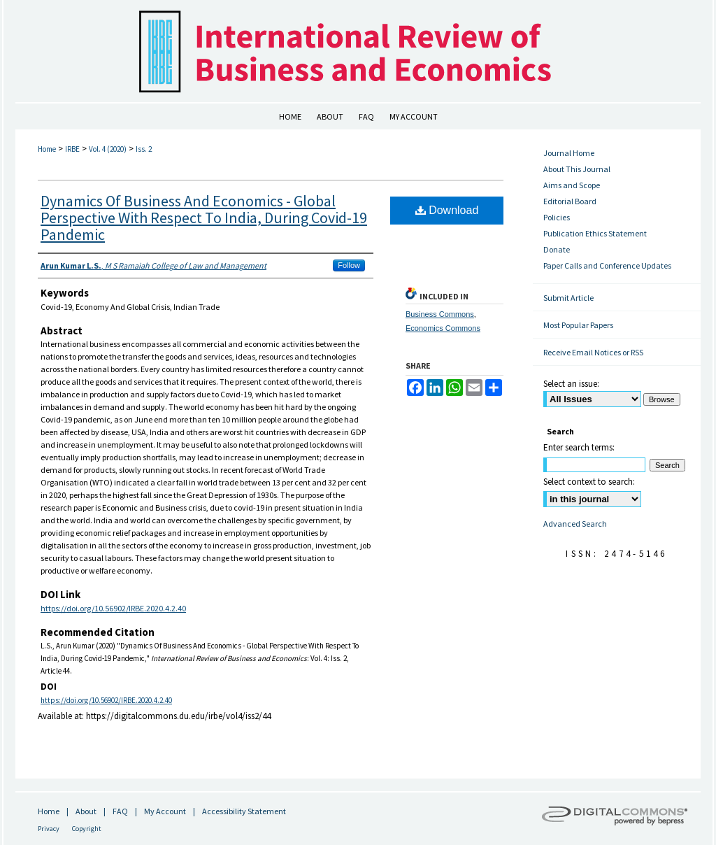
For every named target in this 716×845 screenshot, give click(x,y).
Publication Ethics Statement (595, 233)
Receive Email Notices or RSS (593, 352)
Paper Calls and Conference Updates (607, 265)
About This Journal (576, 169)
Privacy (48, 828)
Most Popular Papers (578, 325)
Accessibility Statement (244, 811)
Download (447, 210)
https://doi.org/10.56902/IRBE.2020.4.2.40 (113, 608)
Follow (349, 265)
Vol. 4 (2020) (108, 149)
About (86, 811)
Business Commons (440, 314)
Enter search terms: (579, 447)
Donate (556, 249)
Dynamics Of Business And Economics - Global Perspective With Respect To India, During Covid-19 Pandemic (204, 217)
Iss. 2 (144, 149)
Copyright (86, 828)
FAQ (120, 811)
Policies (556, 217)
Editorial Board (569, 201)
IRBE (72, 149)
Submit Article (568, 297)
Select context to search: (589, 482)
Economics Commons (443, 328)
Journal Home (568, 153)
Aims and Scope (571, 185)
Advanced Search (575, 523)
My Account (165, 811)
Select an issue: (571, 384)
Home (47, 149)
